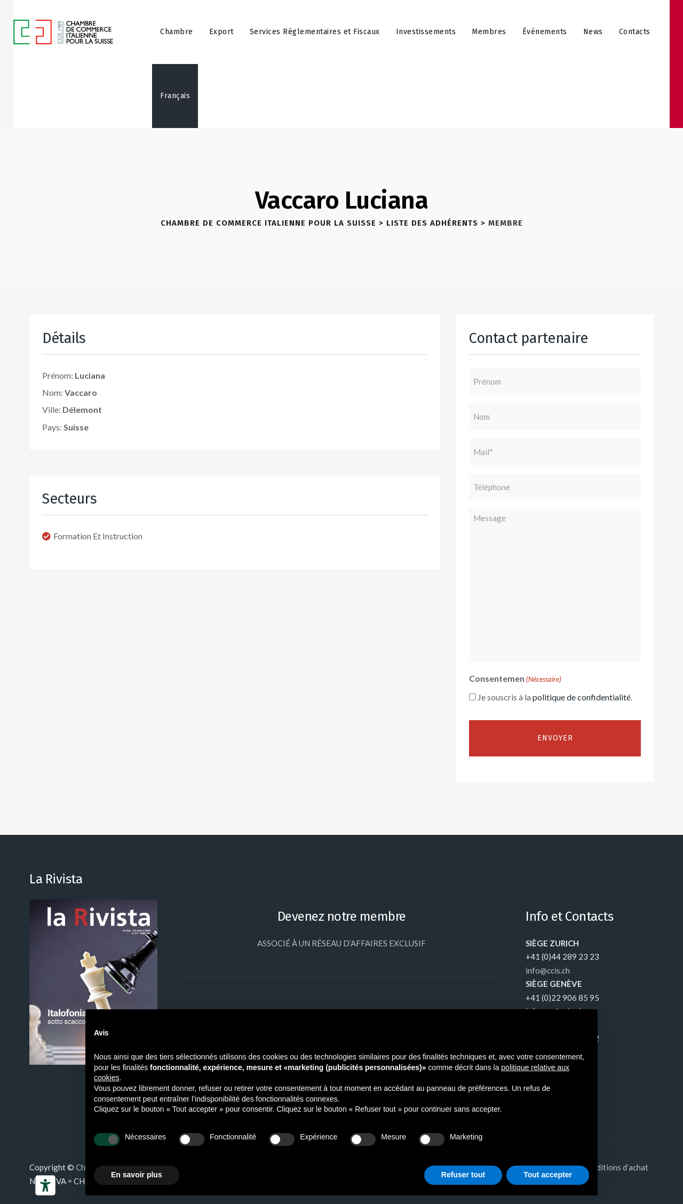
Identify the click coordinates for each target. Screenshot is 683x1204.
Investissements (426, 31)
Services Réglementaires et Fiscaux (315, 31)
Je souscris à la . (555, 697)
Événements (544, 31)
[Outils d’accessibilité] (45, 1185)
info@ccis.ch (548, 970)
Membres (489, 31)
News (593, 31)
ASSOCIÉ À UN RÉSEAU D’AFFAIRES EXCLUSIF (341, 943)
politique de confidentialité (582, 697)
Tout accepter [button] (547, 1174)
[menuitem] (175, 96)
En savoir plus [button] (136, 1174)
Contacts (634, 31)
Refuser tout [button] (463, 1174)
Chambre (176, 31)
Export (221, 31)
